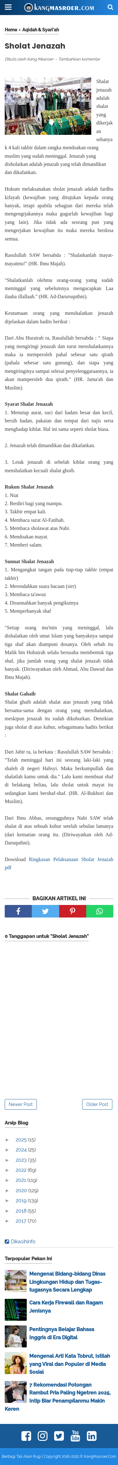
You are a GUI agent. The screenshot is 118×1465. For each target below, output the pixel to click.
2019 (22, 1200)
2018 (22, 1211)
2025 (22, 1140)
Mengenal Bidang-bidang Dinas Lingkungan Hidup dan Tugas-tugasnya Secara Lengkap (67, 1282)
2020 (22, 1190)
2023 (22, 1160)
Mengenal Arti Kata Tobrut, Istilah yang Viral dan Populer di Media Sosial (69, 1364)
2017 (22, 1221)
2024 (22, 1150)
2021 (21, 1180)
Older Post (97, 1104)
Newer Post (21, 1104)
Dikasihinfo (23, 1242)
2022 (22, 1170)
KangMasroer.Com (100, 1456)
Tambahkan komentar (79, 59)
